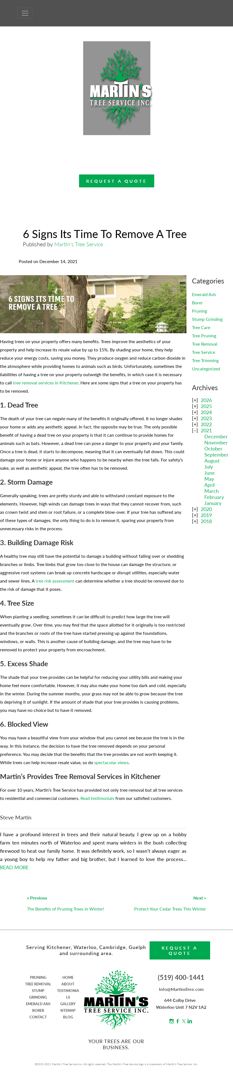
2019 (206, 515)
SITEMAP (67, 1010)
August (212, 461)
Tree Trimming (205, 360)
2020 (206, 509)
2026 (206, 400)
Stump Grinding (207, 319)
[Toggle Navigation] (25, 13)
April (209, 485)
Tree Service (203, 352)
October (213, 448)
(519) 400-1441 (181, 977)
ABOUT (67, 984)
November (216, 442)
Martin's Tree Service (78, 244)
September (216, 455)
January (212, 503)
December (216, 436)
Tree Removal (204, 343)
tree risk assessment (55, 580)
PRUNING (38, 977)
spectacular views (111, 762)
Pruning (199, 310)
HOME (68, 977)
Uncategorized (206, 368)
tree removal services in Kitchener (45, 382)
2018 (206, 521)
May (209, 479)
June (209, 473)
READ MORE (14, 867)
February (214, 497)
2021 (206, 430)
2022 (206, 424)
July (208, 467)
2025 (206, 406)
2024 (206, 412)
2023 (206, 418)
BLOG (68, 1017)
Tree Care (201, 327)
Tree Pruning (204, 335)
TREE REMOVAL (38, 984)
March (211, 491)
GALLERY (67, 1004)
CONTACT (38, 1017)
